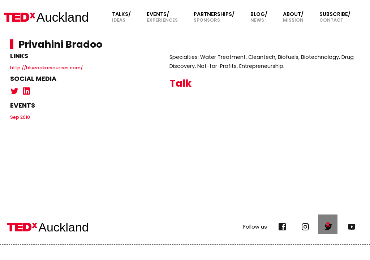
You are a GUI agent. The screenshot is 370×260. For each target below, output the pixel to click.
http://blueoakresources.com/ (46, 68)
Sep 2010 (20, 117)
